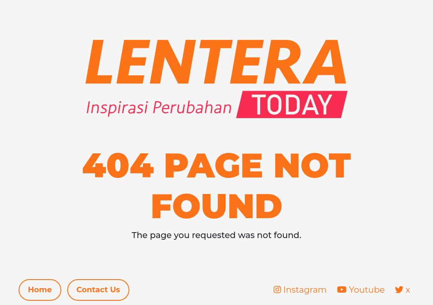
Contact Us (98, 289)
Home (40, 289)
